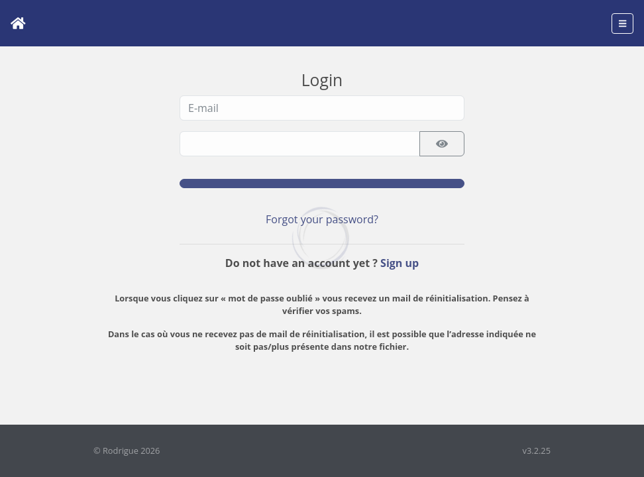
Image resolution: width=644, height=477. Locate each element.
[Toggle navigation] (622, 23)
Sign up (399, 263)
